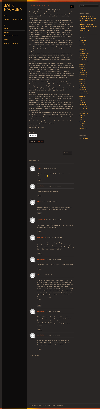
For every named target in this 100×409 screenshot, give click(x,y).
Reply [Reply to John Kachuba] (39, 195)
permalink (40, 141)
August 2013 (82, 79)
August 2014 (82, 64)
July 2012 (82, 98)
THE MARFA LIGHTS (84, 30)
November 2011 (83, 111)
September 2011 (84, 113)
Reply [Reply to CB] (39, 305)
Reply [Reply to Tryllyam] (39, 180)
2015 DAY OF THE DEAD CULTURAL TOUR (13, 20)
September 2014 (84, 62)
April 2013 (82, 85)
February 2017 (83, 47)
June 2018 (82, 42)
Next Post (67, 152)
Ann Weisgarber (42, 237)
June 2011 (82, 119)
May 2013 (82, 83)
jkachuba (46, 5)
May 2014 (82, 68)
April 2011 (82, 124)
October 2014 (83, 59)
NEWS (6, 39)
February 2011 (83, 128)
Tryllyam (39, 168)
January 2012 (83, 106)
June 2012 (82, 100)
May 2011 (82, 121)
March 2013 (82, 87)
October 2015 (83, 51)
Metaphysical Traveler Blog (11, 35)
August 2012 (82, 96)
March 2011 (82, 126)
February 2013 (83, 89)
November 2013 (83, 77)
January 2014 (83, 72)
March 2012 (82, 102)
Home (6, 15)
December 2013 (83, 74)
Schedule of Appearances (11, 43)
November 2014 (83, 57)
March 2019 (82, 40)
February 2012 (83, 104)
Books (6, 28)
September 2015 (84, 53)
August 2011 (82, 115)
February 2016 (83, 49)
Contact (6, 32)
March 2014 (82, 70)
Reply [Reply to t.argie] (39, 213)
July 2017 (82, 45)
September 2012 (84, 94)
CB (38, 274)
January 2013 (83, 91)
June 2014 (82, 66)
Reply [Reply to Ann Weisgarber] (39, 253)
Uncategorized (83, 138)
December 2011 (83, 109)
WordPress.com (60, 405)
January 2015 (83, 55)
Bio (5, 25)
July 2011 (82, 117)
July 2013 (82, 81)
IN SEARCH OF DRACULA (86, 24)
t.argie (39, 201)
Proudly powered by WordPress (38, 405)
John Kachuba (13, 8)
